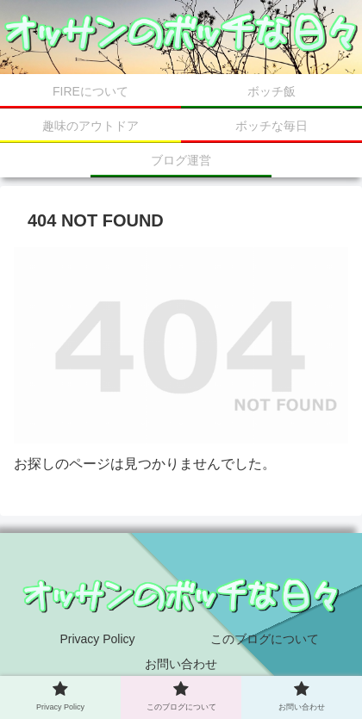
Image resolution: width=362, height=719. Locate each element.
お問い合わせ (181, 664)
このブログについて (264, 639)
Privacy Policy (96, 639)
